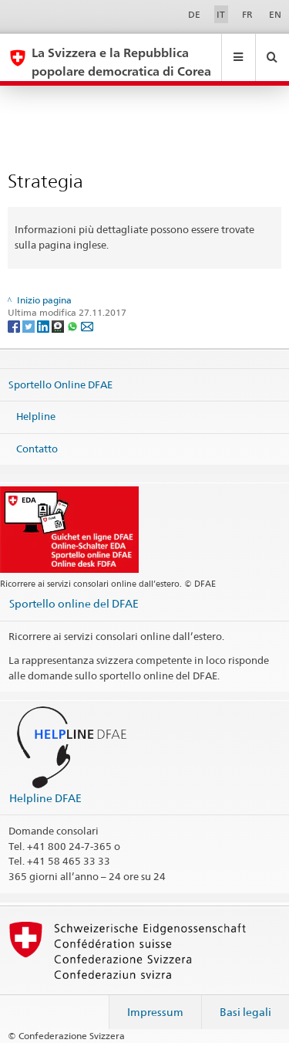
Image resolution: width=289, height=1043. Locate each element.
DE (194, 14)
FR (247, 14)
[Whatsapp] (73, 325)
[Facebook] (15, 325)
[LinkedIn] (44, 325)
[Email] (87, 325)
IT (221, 14)
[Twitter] (29, 325)
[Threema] (59, 325)
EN (275, 14)
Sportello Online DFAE (60, 384)
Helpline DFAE (45, 797)
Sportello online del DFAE (74, 603)
